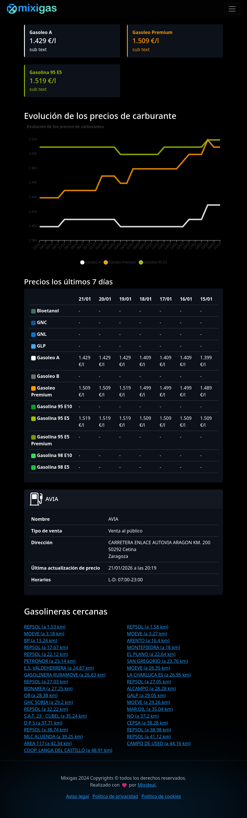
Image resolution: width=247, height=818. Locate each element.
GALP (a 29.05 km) (146, 695)
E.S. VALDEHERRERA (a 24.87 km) (59, 668)
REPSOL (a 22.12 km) (46, 654)
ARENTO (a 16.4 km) (148, 640)
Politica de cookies (161, 796)
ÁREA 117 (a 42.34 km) (47, 743)
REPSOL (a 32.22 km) (46, 709)
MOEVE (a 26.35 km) (148, 668)
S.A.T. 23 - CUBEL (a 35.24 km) (55, 716)
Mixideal (147, 785)
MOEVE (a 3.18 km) (44, 634)
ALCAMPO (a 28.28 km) (151, 688)
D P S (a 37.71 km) (43, 723)
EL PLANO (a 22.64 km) (151, 654)
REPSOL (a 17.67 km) (46, 647)
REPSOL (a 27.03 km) (46, 682)
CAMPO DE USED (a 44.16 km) (158, 743)
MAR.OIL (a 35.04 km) (150, 709)
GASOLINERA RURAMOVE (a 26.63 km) (64, 675)
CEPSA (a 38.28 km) (147, 723)
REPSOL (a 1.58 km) (147, 627)
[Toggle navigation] (232, 9)
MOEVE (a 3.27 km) (147, 634)
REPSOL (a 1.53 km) (44, 627)
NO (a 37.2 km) (143, 716)
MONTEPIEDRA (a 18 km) (153, 647)
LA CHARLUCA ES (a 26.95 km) (158, 675)
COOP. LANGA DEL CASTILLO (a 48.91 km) (68, 750)
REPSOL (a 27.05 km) (149, 682)
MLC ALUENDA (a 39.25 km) (53, 736)
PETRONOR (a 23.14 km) (49, 661)
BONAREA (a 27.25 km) (48, 688)
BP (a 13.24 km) (40, 640)
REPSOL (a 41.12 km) (149, 736)
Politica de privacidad (115, 796)
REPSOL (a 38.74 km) (46, 730)
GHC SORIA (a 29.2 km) (48, 702)
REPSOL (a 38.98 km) (149, 730)
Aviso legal (77, 796)
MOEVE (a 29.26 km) (148, 702)
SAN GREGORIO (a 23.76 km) (157, 661)
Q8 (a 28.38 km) (40, 695)
